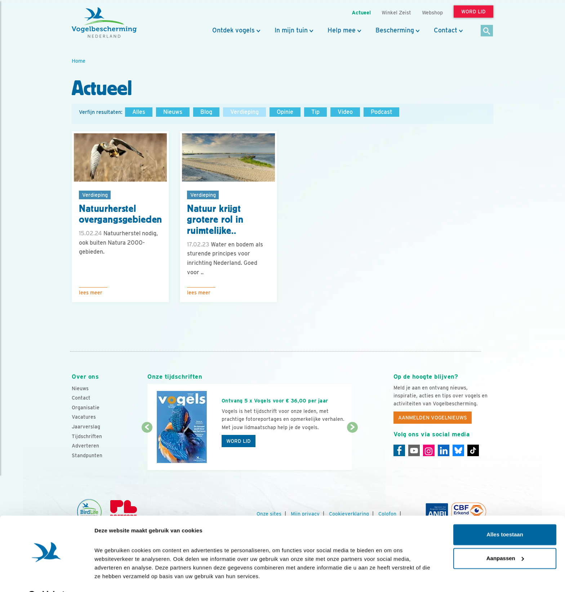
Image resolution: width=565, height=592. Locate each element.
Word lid (238, 441)
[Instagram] (429, 450)
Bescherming (394, 30)
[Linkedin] (443, 450)
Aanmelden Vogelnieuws (432, 417)
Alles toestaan (504, 516)
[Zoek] (487, 31)
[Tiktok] (473, 450)
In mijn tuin (291, 30)
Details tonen (111, 578)
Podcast (381, 111)
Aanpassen (505, 540)
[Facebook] (399, 450)
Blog (206, 111)
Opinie (285, 111)
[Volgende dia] (352, 449)
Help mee (342, 30)
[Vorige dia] (147, 449)
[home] (104, 22)
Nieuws (172, 111)
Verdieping (244, 111)
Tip (315, 111)
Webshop (432, 12)
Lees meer (90, 292)
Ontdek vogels (233, 30)
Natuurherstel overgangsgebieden (120, 214)
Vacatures (84, 417)
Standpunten (87, 455)
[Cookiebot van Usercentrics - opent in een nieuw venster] (46, 578)
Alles (138, 111)
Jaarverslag (86, 426)
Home (78, 61)
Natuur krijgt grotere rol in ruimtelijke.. (215, 219)
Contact (445, 30)
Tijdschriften (87, 436)
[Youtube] (414, 450)
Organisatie (85, 407)
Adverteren (85, 446)
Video (345, 111)
